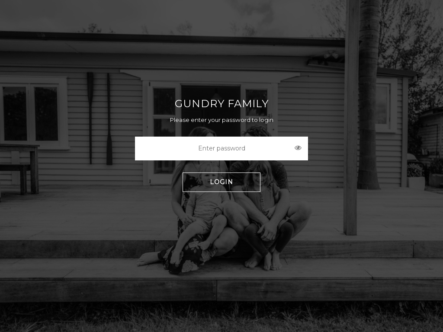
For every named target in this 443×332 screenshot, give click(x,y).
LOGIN (221, 182)
